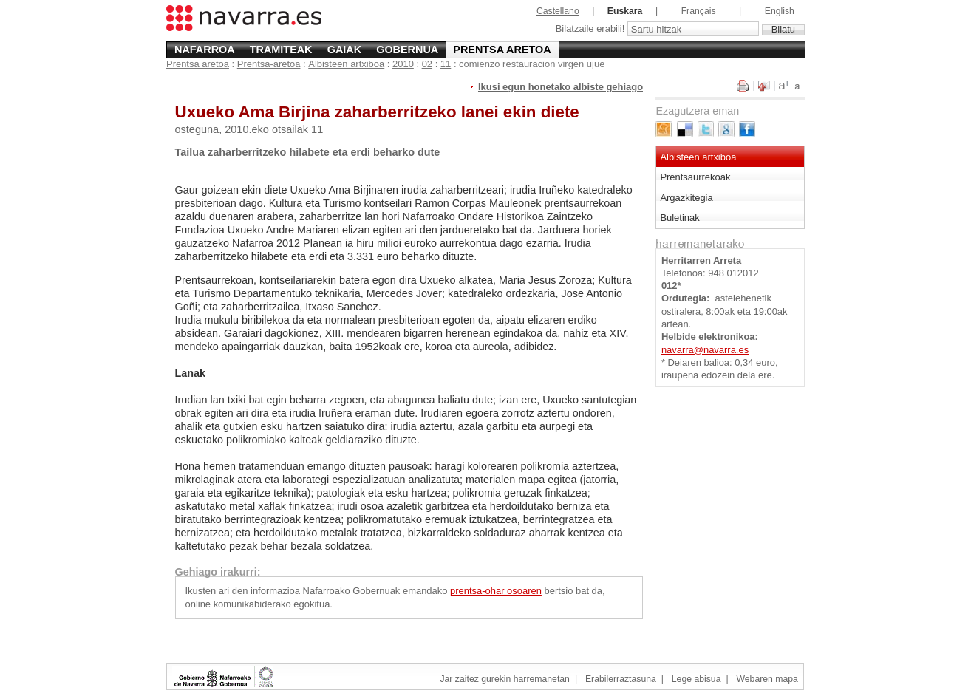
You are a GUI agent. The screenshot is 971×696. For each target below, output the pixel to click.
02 (427, 63)
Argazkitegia (686, 197)
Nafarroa (204, 49)
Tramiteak (281, 49)
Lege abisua (696, 679)
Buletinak (679, 217)
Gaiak (344, 49)
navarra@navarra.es (705, 349)
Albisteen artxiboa (346, 63)
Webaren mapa (766, 679)
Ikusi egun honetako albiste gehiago (560, 86)
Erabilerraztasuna (620, 679)
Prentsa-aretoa (269, 63)
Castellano (557, 11)
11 (445, 63)
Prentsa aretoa (502, 49)
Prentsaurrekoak (695, 176)
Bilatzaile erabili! (591, 29)
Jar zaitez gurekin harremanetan (504, 679)
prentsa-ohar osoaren (496, 590)
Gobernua (407, 49)
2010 (403, 63)
